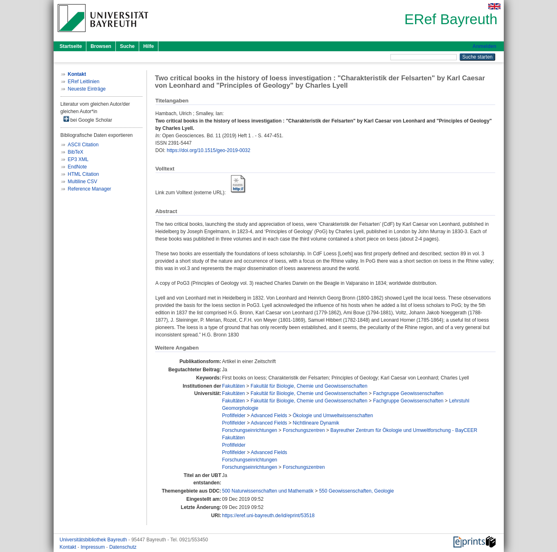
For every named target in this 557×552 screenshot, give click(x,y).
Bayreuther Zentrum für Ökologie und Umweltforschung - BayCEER (403, 430)
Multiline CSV (82, 181)
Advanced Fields (269, 415)
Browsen (100, 46)
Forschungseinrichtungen (249, 430)
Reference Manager (89, 189)
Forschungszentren (304, 430)
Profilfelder (233, 415)
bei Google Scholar (87, 119)
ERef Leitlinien (83, 81)
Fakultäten (233, 386)
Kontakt (69, 547)
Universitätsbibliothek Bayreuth (94, 540)
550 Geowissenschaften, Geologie (356, 491)
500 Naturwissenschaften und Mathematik (267, 491)
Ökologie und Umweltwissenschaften (333, 415)
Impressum (93, 547)
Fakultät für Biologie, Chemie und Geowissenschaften (309, 386)
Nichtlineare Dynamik (316, 423)
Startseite (71, 46)
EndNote (77, 167)
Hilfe (148, 46)
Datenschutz (123, 547)
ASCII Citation (83, 145)
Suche (127, 46)
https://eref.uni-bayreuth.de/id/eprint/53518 (268, 515)
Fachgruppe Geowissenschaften (408, 393)
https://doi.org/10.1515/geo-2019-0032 (208, 150)
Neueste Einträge (87, 89)
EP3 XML (78, 159)
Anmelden (484, 46)
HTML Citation (83, 174)
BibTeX (75, 152)
